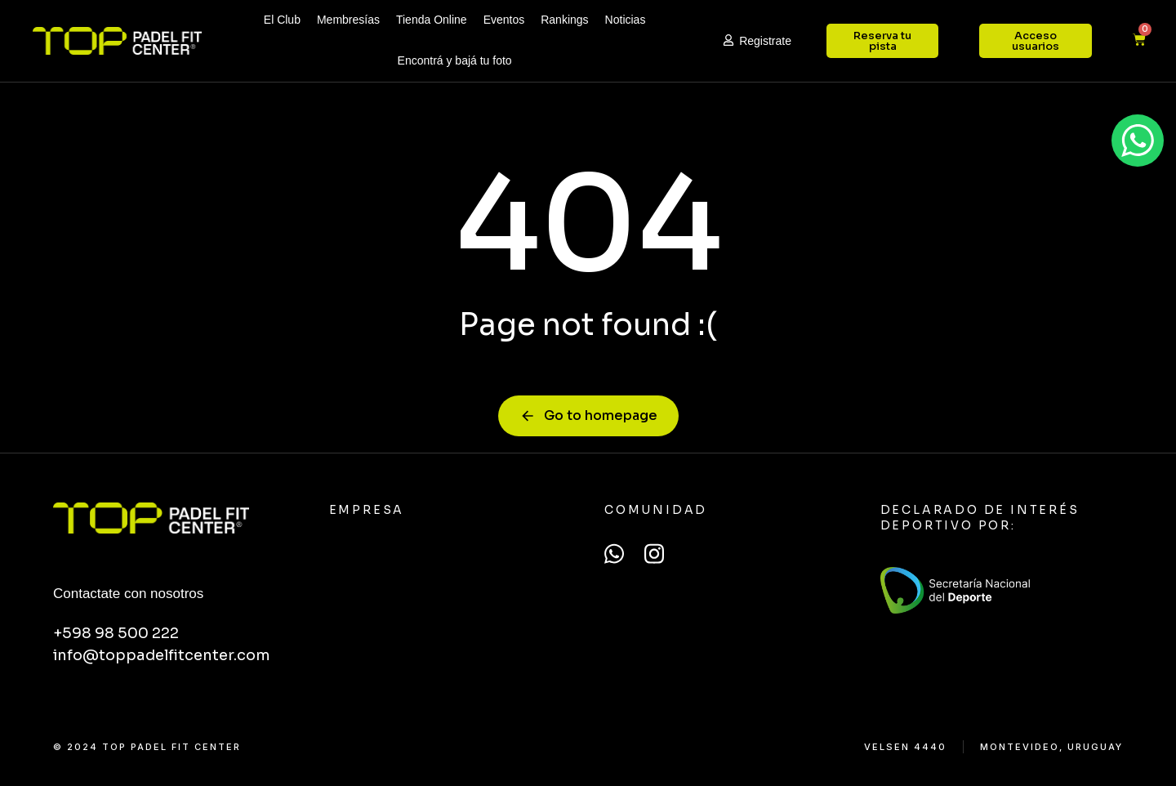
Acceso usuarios (1035, 41)
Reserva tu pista (882, 41)
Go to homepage (588, 415)
